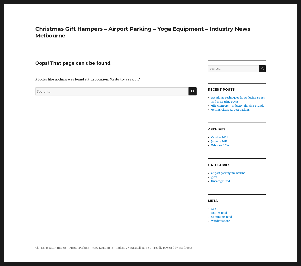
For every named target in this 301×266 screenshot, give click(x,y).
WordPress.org (220, 221)
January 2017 (219, 141)
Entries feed (219, 213)
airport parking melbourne (228, 173)
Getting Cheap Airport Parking (230, 109)
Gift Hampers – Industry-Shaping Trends (237, 105)
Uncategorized (220, 181)
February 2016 (220, 145)
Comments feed (221, 217)
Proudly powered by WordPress (172, 247)
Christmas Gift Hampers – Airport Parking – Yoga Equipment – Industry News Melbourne (92, 247)
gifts (214, 177)
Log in (215, 208)
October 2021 (219, 137)
